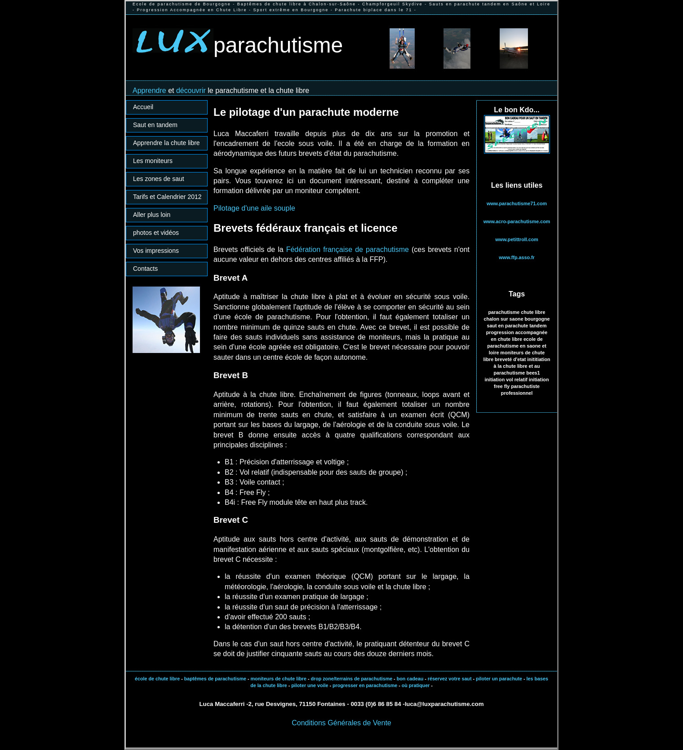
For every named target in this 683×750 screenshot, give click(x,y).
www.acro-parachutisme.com (516, 221)
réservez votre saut (449, 678)
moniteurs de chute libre (278, 678)
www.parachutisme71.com (517, 203)
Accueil (143, 106)
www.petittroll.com (516, 239)
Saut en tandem (155, 124)
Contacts (145, 268)
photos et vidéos (156, 232)
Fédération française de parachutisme (347, 249)
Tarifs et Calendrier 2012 (167, 196)
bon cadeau (410, 678)
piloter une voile (309, 685)
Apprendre (150, 90)
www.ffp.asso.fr (516, 257)
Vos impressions (156, 250)
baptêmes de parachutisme (215, 678)
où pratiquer (416, 685)
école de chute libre (157, 678)
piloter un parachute (498, 678)
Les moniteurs (153, 160)
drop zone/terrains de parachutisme (351, 678)
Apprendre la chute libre (166, 142)
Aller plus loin (151, 214)
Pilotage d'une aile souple (254, 208)
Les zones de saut (158, 178)
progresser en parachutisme (365, 685)
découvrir (191, 90)
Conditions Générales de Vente (341, 723)
